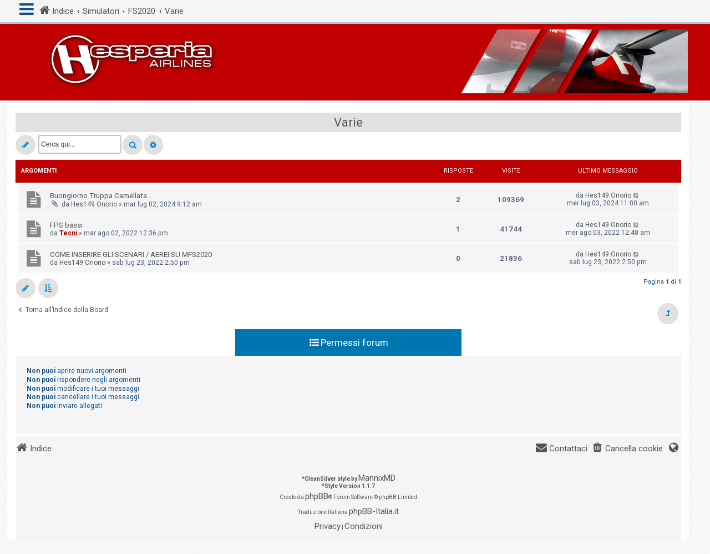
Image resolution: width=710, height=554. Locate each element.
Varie (348, 122)
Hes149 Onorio (94, 204)
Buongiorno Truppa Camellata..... (102, 196)
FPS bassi (66, 225)
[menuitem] (627, 449)
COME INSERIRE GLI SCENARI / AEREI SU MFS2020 (131, 254)
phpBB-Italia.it (374, 511)
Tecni (68, 233)
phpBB (316, 496)
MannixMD (376, 478)
